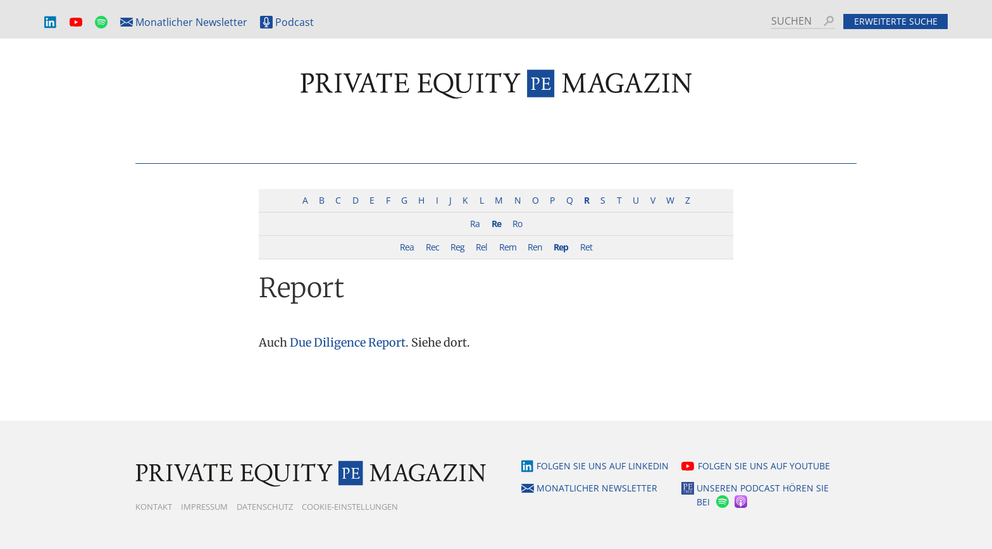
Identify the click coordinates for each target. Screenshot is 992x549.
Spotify (101, 22)
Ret (586, 247)
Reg (457, 247)
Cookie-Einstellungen (350, 506)
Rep (561, 247)
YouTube (76, 22)
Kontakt (153, 506)
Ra (475, 224)
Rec (432, 247)
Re (496, 224)
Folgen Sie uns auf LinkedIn (602, 466)
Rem (507, 247)
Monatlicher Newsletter (191, 22)
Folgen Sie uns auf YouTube (764, 466)
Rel (481, 247)
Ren (535, 247)
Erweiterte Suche (896, 21)
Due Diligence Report (348, 342)
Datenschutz (265, 506)
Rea (407, 247)
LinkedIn (50, 22)
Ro (517, 224)
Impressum (204, 506)
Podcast (294, 22)
